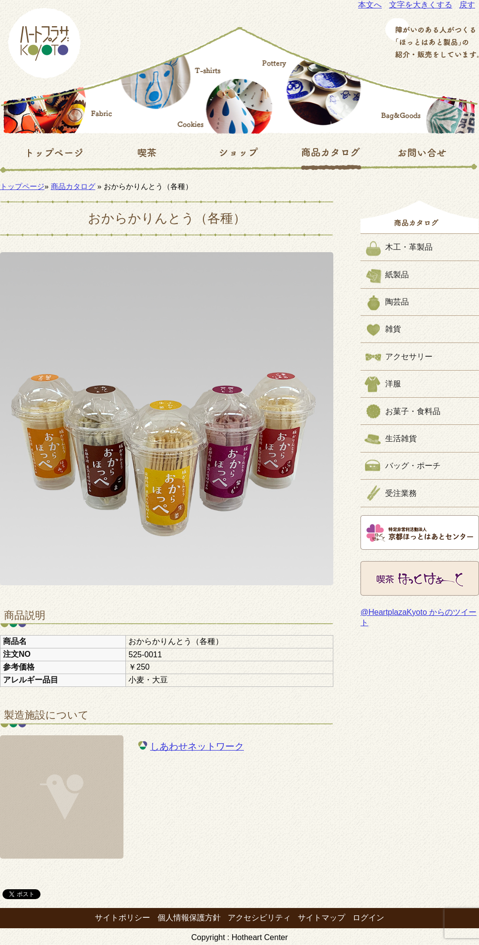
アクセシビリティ (259, 917)
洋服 (393, 383)
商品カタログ (73, 186)
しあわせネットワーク (197, 746)
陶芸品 (397, 302)
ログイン (368, 917)
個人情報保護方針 (189, 917)
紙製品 (397, 274)
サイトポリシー (122, 917)
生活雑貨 (401, 438)
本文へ (370, 4)
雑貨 (393, 329)
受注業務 (401, 493)
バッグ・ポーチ (412, 465)
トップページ (22, 186)
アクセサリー (409, 356)
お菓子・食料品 (412, 411)
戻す (467, 4)
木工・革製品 (409, 247)
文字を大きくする (420, 4)
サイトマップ (321, 917)
